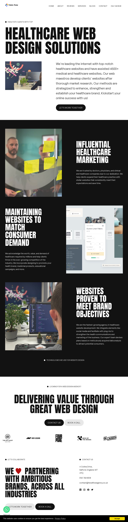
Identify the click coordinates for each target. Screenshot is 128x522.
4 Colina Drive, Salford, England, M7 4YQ (88, 469)
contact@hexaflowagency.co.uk (93, 483)
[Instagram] (84, 490)
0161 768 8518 (85, 478)
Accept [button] (117, 518)
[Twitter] (92, 489)
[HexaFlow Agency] (11, 6)
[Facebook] (88, 490)
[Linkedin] (80, 490)
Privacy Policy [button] (60, 518)
